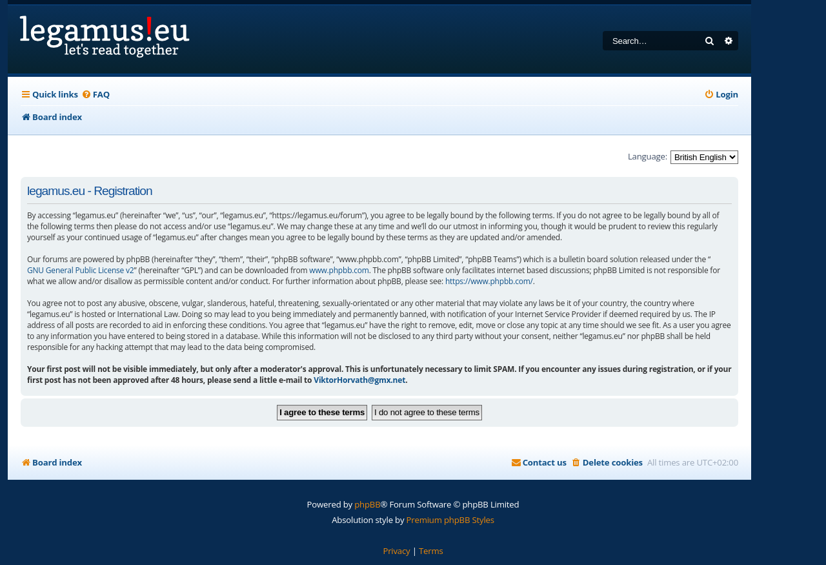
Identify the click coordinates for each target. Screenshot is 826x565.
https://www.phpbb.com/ (489, 281)
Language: (647, 156)
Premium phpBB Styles (450, 520)
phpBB (367, 504)
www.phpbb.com (338, 270)
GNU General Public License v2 (80, 270)
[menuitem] (95, 94)
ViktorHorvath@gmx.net (359, 380)
